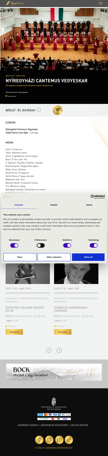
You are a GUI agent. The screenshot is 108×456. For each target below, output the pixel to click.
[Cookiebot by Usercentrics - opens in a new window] (92, 197)
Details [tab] (54, 205)
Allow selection (54, 257)
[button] (101, 3)
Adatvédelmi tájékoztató (54, 425)
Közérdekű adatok (28, 425)
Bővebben (14, 332)
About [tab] (89, 205)
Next (59, 350)
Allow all (88, 257)
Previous (48, 350)
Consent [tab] (18, 205)
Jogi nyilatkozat (79, 425)
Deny (19, 257)
